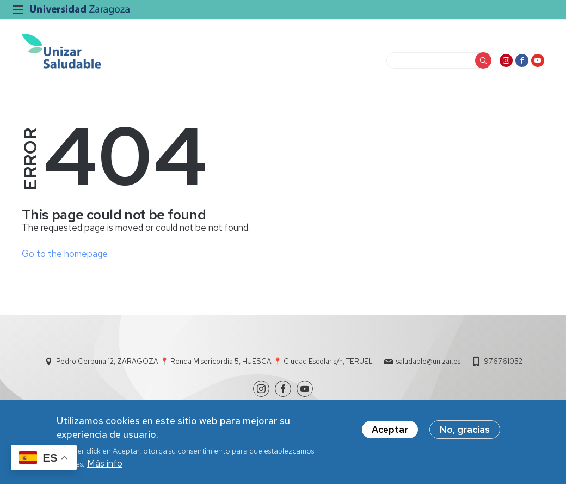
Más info (104, 467)
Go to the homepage (65, 254)
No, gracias (465, 433)
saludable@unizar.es (428, 361)
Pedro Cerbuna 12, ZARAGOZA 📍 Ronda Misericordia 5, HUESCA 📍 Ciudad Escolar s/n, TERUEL (214, 361)
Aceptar (390, 433)
